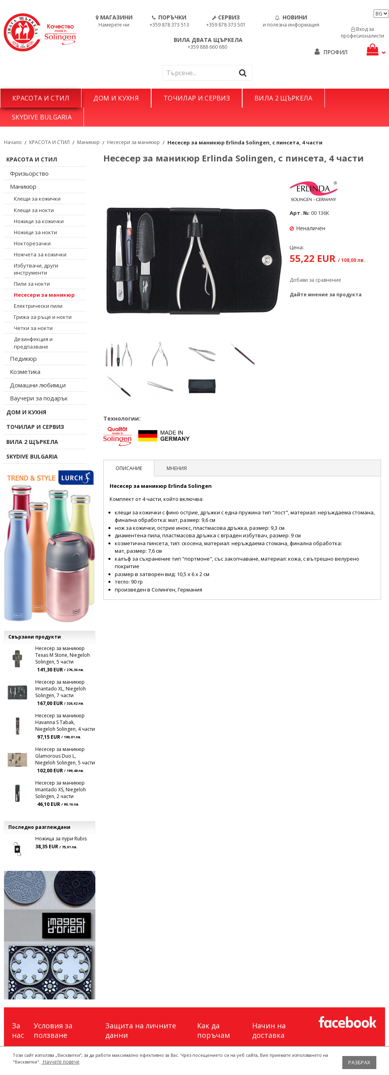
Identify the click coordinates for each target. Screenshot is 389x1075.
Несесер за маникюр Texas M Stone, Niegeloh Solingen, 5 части (62, 655)
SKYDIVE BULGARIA (42, 117)
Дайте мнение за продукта (326, 294)
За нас (18, 1030)
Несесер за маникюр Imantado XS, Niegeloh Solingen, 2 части (60, 789)
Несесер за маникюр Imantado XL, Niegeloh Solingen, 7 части (60, 689)
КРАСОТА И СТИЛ (40, 98)
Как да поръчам (213, 1030)
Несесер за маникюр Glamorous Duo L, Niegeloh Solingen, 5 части (65, 756)
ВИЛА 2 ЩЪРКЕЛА (283, 98)
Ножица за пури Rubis (61, 838)
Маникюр (88, 142)
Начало (13, 142)
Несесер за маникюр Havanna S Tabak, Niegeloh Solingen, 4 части (65, 722)
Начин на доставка (269, 1030)
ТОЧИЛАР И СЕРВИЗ (196, 98)
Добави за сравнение (315, 280)
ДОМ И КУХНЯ (116, 98)
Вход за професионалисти (362, 32)
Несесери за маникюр (133, 142)
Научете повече (61, 1061)
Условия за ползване (53, 1030)
